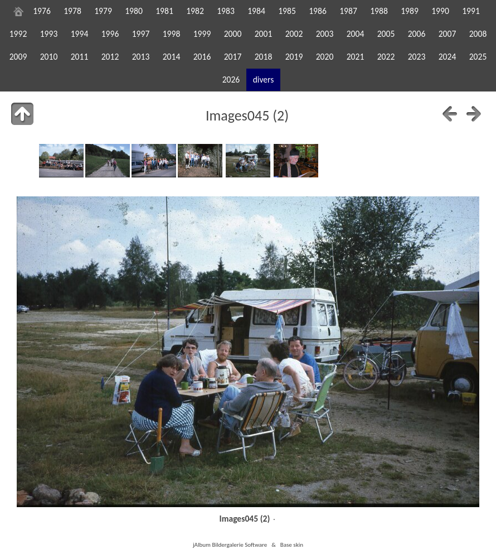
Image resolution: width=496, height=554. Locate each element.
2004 (355, 33)
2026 (231, 79)
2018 (264, 56)
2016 (202, 56)
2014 (172, 56)
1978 (72, 11)
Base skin (291, 544)
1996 (110, 33)
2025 (478, 56)
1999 (202, 33)
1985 (287, 11)
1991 (471, 11)
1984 (256, 11)
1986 (318, 11)
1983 (226, 11)
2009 (18, 56)
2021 (355, 56)
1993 (49, 33)
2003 (325, 33)
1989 (410, 11)
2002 (294, 33)
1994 (80, 33)
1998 (172, 33)
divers (263, 79)
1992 (18, 33)
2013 (141, 56)
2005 (386, 33)
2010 (49, 56)
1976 (42, 11)
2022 (386, 56)
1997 (141, 33)
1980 (134, 11)
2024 (447, 56)
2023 (417, 56)
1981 (164, 11)
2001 (264, 33)
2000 (233, 33)
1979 (103, 11)
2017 (233, 56)
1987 (348, 11)
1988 (379, 11)
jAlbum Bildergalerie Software (230, 544)
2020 (325, 56)
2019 (294, 56)
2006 (417, 33)
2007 (447, 33)
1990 (440, 11)
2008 (478, 33)
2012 (110, 56)
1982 (195, 11)
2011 (80, 56)
